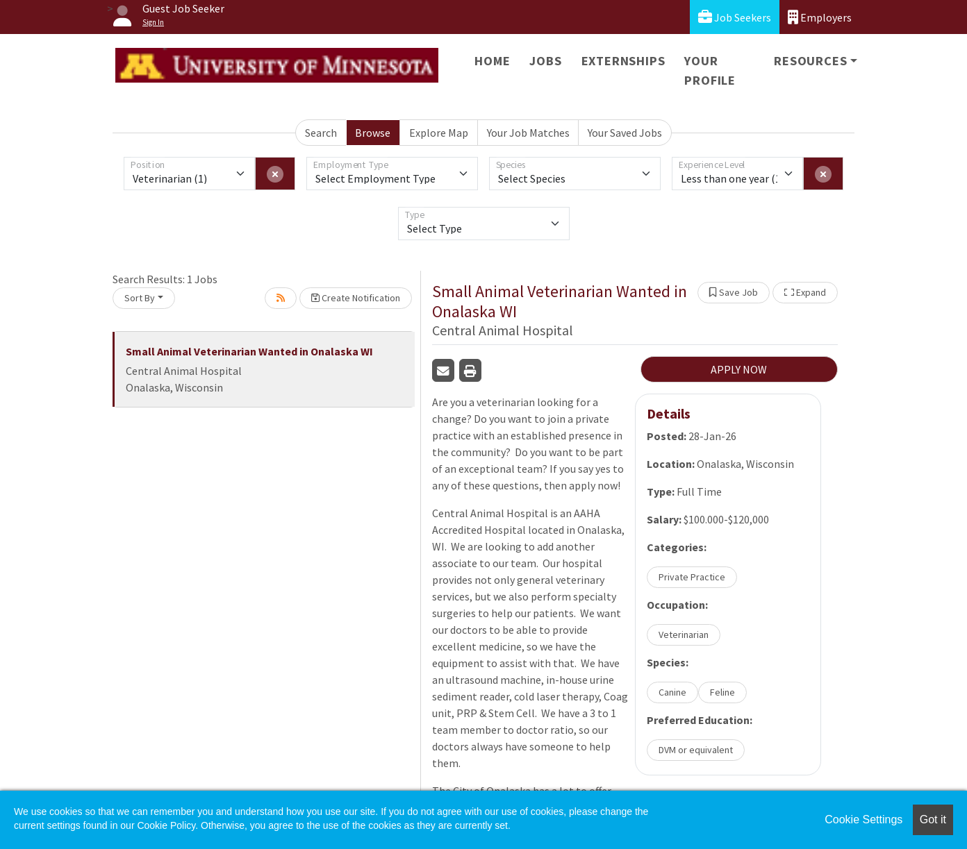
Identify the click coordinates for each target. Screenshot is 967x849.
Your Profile (710, 70)
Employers (820, 17)
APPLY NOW (739, 369)
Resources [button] (810, 61)
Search (321, 133)
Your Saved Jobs (625, 133)
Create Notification (355, 298)
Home (492, 61)
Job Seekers (734, 17)
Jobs (545, 61)
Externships (623, 61)
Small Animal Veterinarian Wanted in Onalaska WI (249, 351)
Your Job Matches (528, 133)
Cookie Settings (863, 819)
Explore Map (438, 133)
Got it (933, 819)
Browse (372, 133)
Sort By (139, 298)
